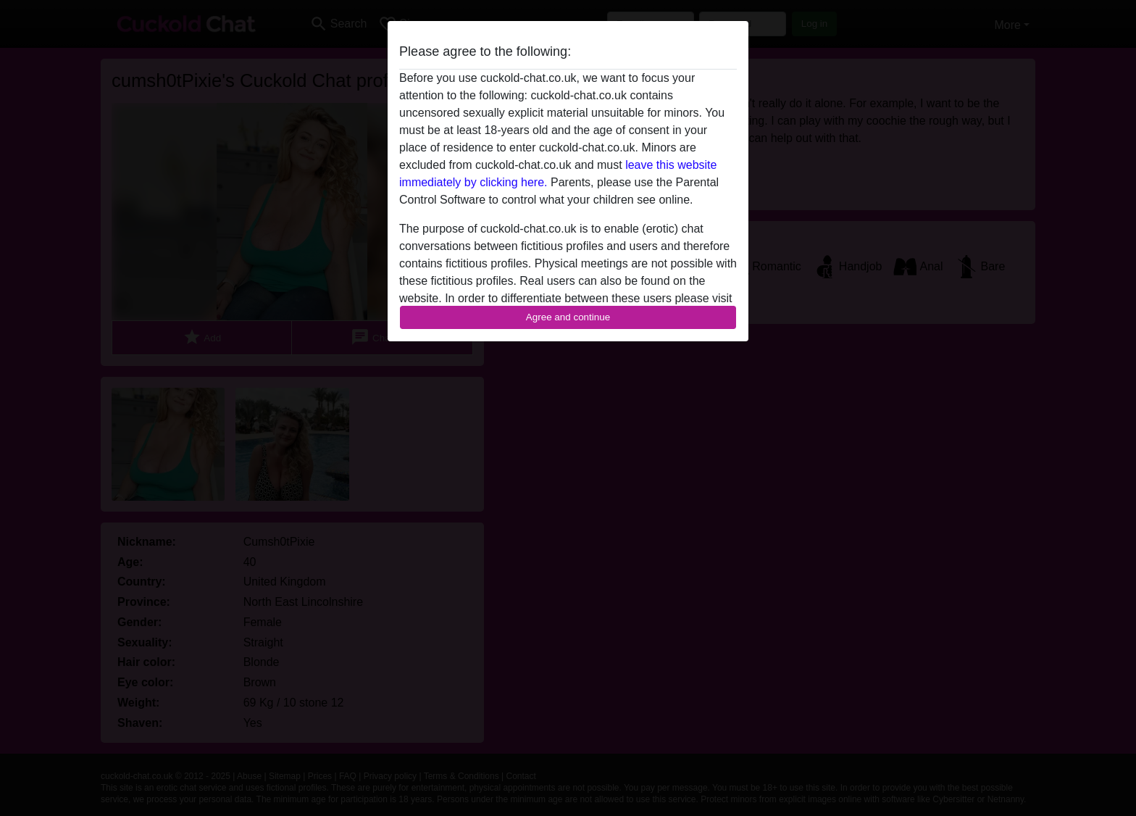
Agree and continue (568, 317)
